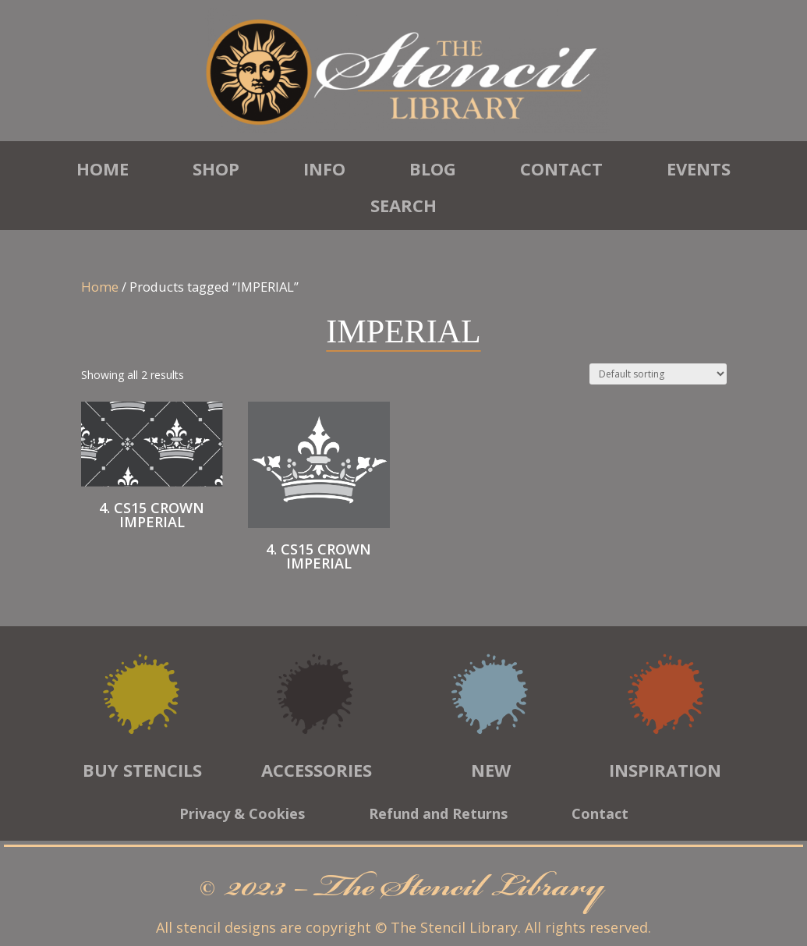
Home (102, 168)
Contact (561, 168)
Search (403, 205)
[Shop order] (658, 373)
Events (699, 168)
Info (324, 168)
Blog (432, 168)
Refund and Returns (438, 815)
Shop (216, 168)
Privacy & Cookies (242, 815)
